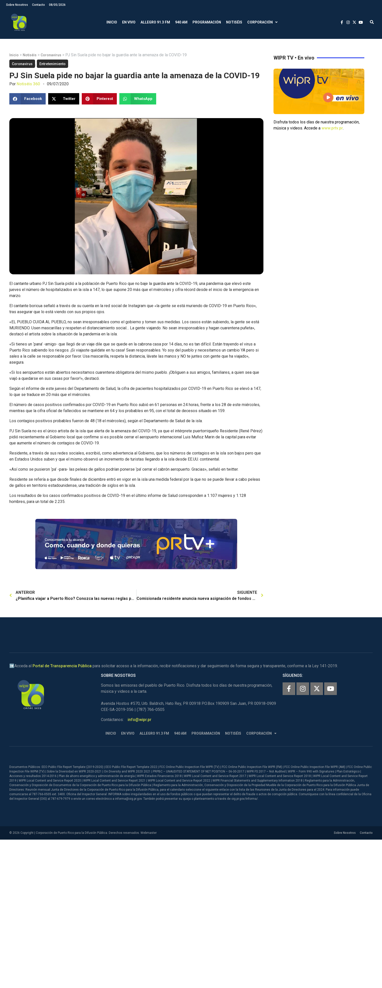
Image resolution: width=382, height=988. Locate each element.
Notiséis (234, 22)
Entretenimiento (52, 64)
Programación (207, 22)
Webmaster (149, 833)
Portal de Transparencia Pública (62, 665)
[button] (372, 22)
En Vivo (128, 22)
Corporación (262, 22)
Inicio (111, 22)
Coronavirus (51, 55)
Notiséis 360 (28, 84)
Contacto (38, 5)
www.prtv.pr (332, 128)
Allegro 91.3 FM (155, 22)
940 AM (181, 22)
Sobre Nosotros (17, 5)
